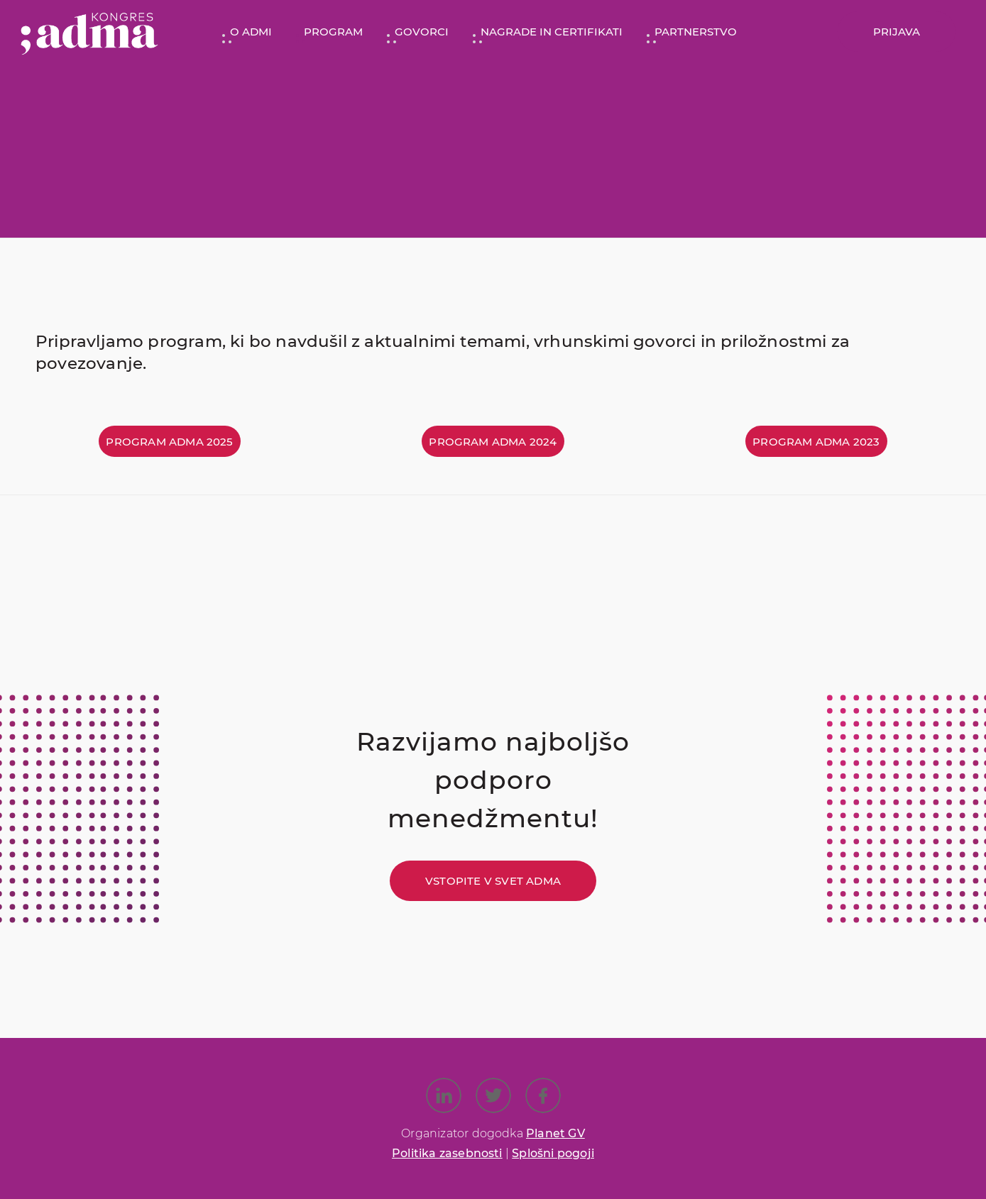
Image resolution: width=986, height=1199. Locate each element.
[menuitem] (246, 32)
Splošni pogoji (553, 1153)
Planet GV (555, 1133)
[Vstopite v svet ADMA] (493, 881)
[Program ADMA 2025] (169, 441)
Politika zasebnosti (447, 1153)
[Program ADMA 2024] (493, 441)
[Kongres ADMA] (89, 32)
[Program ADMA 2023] (816, 441)
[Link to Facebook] (543, 1095)
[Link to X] (493, 1095)
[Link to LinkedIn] (443, 1095)
